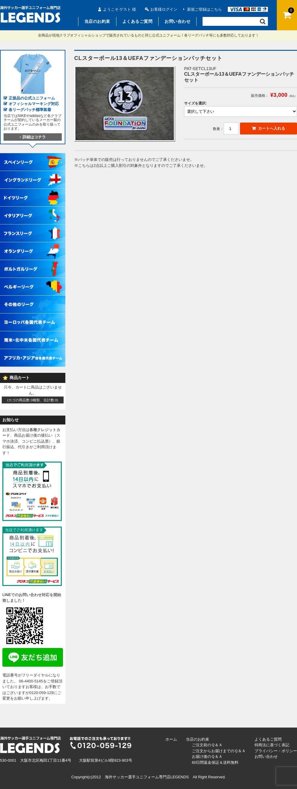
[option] (124, 104)
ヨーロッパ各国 (32, 316)
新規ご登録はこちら (204, 9)
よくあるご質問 (137, 21)
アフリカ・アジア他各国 (32, 352)
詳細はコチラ (33, 137)
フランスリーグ (32, 227)
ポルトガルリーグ (32, 263)
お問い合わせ (177, 21)
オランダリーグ (32, 245)
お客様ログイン (163, 9)
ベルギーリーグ (32, 281)
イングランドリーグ (32, 174)
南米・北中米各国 (32, 334)
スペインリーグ (32, 156)
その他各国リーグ (32, 299)
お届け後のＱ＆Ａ (207, 756)
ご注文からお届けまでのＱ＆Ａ (219, 751)
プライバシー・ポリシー (276, 751)
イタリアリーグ (32, 210)
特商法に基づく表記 (272, 745)
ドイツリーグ (32, 192)
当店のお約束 (97, 21)
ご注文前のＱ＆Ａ (207, 745)
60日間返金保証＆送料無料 (215, 762)
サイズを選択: (195, 103)
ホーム (171, 739)
